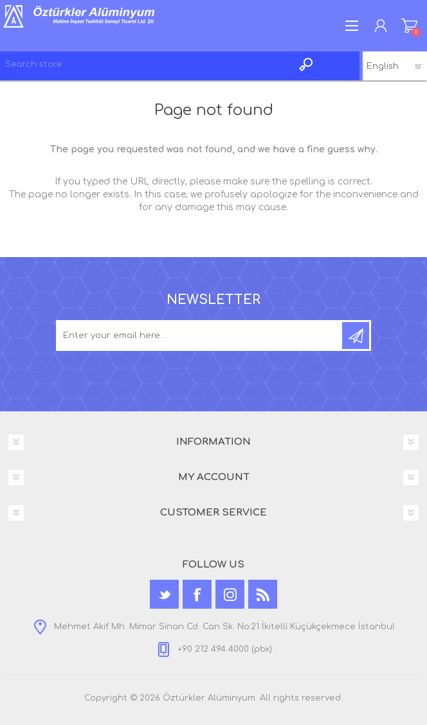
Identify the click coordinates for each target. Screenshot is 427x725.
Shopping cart (409, 26)
